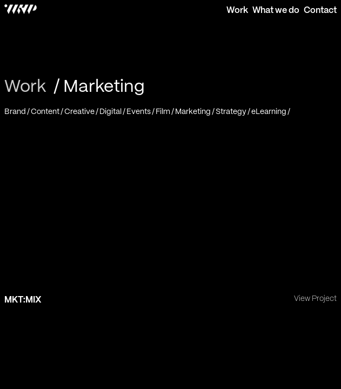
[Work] (27, 87)
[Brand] (17, 111)
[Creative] (81, 111)
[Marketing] (195, 111)
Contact (320, 10)
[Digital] (112, 111)
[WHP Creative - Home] (18, 10)
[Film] (165, 111)
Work (237, 10)
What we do (275, 10)
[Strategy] (233, 111)
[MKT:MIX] (170, 215)
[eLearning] (271, 111)
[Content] (47, 111)
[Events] (141, 111)
